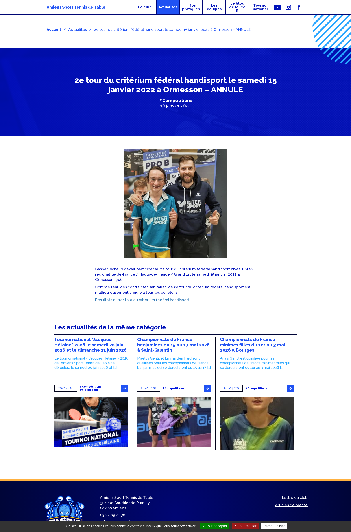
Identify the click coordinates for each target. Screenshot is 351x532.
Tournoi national (260, 7)
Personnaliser (274, 526)
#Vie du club (89, 390)
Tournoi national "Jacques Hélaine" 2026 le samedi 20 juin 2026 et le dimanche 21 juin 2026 (90, 345)
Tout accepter (214, 526)
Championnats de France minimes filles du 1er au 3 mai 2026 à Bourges (252, 345)
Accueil (54, 29)
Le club (145, 7)
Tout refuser (245, 526)
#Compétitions (175, 100)
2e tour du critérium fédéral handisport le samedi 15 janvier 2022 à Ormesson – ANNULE (172, 29)
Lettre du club (295, 497)
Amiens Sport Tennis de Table (76, 7)
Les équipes (214, 7)
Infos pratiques (191, 7)
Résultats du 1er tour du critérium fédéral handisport (142, 300)
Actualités (168, 7)
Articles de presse (291, 505)
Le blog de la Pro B (237, 7)
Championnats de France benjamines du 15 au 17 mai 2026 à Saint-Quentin (173, 345)
